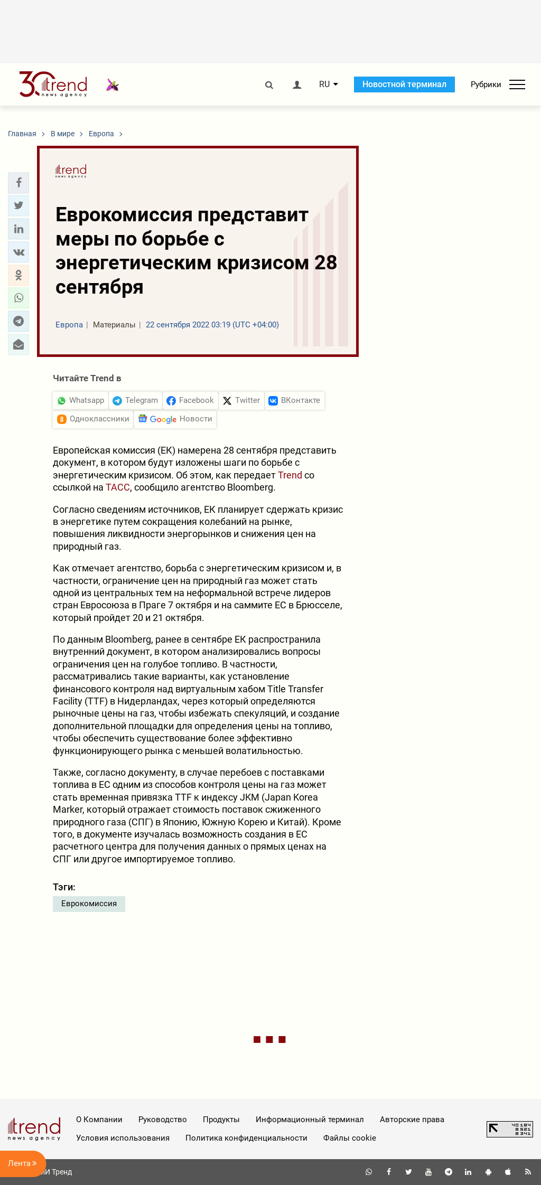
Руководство (162, 1119)
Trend (290, 475)
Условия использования (123, 1138)
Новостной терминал (404, 84)
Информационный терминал (310, 1119)
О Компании (99, 1119)
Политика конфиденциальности (246, 1138)
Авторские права (412, 1119)
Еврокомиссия (89, 903)
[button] (18, 183)
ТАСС (118, 487)
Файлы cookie (349, 1138)
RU (324, 84)
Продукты (221, 1119)
